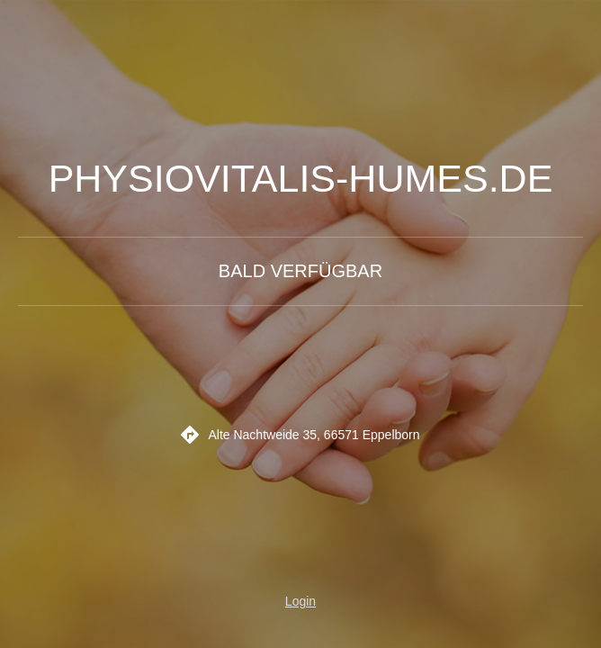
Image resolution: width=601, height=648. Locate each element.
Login (300, 601)
